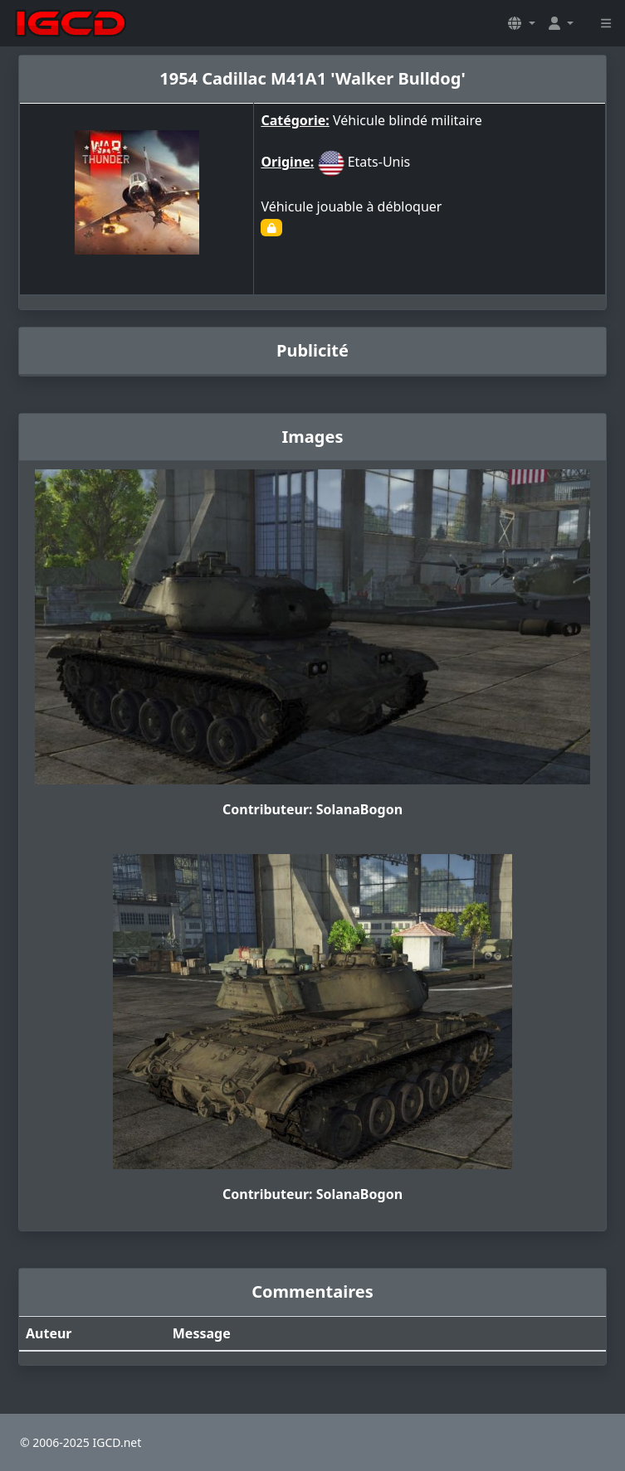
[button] (521, 23)
